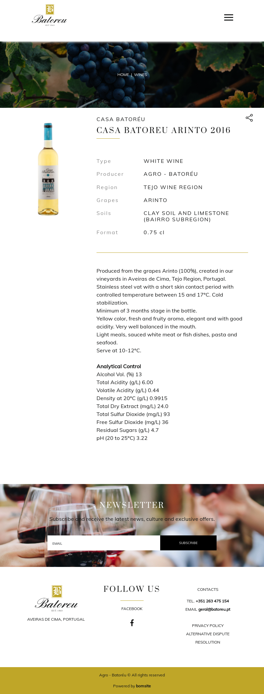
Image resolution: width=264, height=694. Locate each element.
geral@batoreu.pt (214, 609)
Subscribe (188, 543)
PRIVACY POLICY (208, 625)
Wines (140, 74)
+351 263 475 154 (212, 600)
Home (123, 74)
